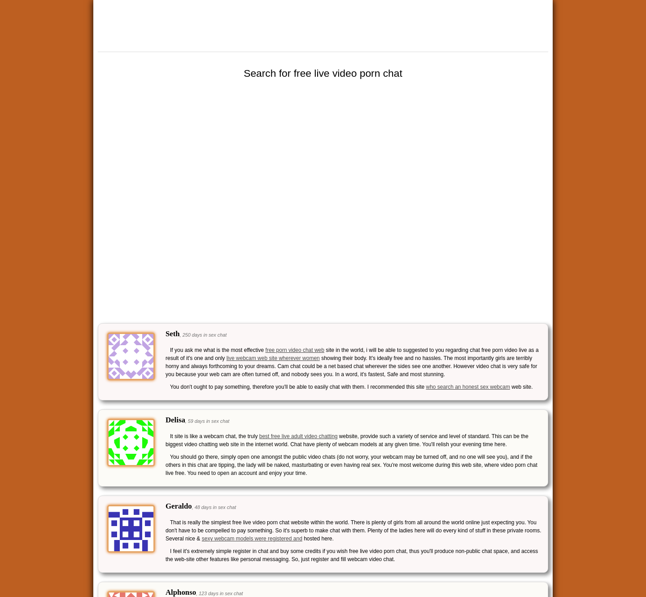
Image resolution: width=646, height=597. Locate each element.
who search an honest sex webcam (468, 387)
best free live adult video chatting (298, 436)
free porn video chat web (295, 350)
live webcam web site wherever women (273, 358)
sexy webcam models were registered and (252, 539)
